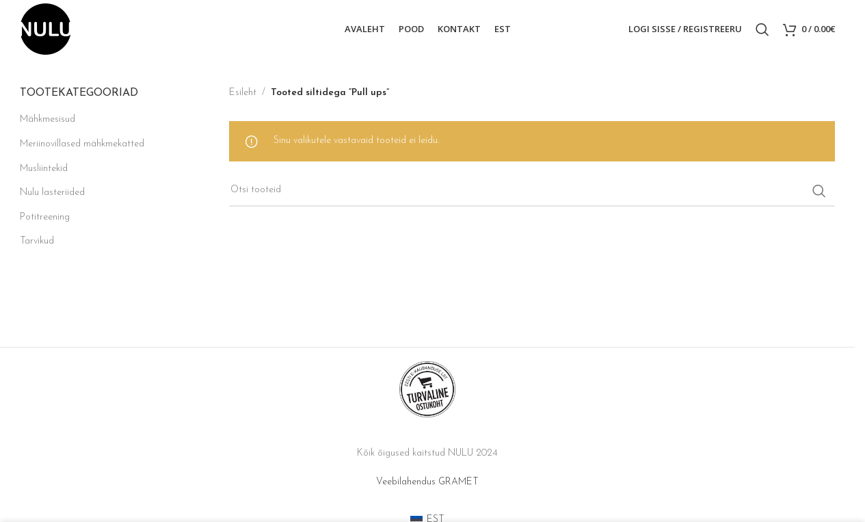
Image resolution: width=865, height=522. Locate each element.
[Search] (762, 29)
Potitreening (45, 217)
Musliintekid (44, 169)
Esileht (242, 93)
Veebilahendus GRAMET (427, 482)
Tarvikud (37, 241)
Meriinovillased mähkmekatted (82, 144)
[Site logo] (45, 28)
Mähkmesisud (47, 119)
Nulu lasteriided (52, 192)
